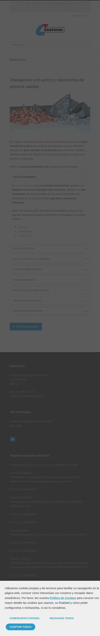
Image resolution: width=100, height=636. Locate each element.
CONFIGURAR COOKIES (24, 618)
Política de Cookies (63, 598)
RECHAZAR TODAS (62, 618)
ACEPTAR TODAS (20, 626)
